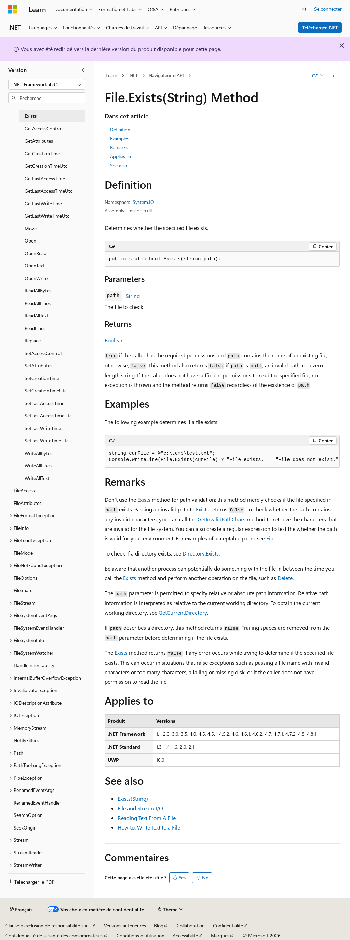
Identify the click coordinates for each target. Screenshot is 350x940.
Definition (120, 129)
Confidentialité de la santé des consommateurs (54, 935)
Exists (143, 499)
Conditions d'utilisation (140, 935)
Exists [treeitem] (31, 116)
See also (118, 165)
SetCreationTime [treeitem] (42, 378)
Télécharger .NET (320, 27)
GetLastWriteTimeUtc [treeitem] (47, 215)
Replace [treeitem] (33, 340)
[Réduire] (84, 70)
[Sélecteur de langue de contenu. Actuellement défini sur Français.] (21, 909)
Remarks (119, 147)
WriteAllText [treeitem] (37, 478)
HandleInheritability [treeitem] (34, 665)
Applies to (120, 156)
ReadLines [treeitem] (35, 328)
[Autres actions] (333, 75)
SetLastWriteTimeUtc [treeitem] (47, 440)
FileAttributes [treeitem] (27, 503)
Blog (158, 925)
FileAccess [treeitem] (24, 490)
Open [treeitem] (30, 240)
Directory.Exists (201, 553)
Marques (220, 935)
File (270, 538)
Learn (111, 75)
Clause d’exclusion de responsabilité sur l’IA (50, 925)
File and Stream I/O (140, 808)
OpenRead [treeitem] (35, 253)
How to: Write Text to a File (149, 827)
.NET (133, 75)
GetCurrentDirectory (183, 612)
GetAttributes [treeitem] (39, 141)
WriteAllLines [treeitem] (38, 465)
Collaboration (191, 925)
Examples (119, 138)
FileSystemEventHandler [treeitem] (39, 628)
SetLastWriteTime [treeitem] (43, 428)
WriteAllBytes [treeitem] (38, 453)
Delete (285, 578)
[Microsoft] (12, 9)
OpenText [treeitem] (34, 265)
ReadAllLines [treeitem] (38, 303)
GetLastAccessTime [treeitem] (45, 178)
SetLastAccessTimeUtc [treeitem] (48, 415)
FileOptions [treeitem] (25, 578)
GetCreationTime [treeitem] (42, 153)
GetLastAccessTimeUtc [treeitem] (48, 190)
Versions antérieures (125, 925)
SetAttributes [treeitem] (38, 365)
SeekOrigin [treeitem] (25, 827)
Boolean (114, 340)
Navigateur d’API (166, 75)
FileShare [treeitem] (23, 590)
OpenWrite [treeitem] (36, 278)
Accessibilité (185, 935)
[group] (222, 457)
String (133, 295)
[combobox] (46, 84)
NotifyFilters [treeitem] (26, 740)
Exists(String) (133, 798)
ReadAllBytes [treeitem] (38, 290)
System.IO (143, 202)
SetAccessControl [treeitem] (43, 353)
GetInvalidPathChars (221, 519)
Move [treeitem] (31, 228)
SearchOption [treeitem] (28, 815)
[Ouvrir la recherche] (304, 9)
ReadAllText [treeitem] (36, 315)
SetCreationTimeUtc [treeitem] (46, 390)
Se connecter (328, 8)
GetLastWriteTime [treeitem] (43, 203)
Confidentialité (228, 925)
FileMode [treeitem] (23, 553)
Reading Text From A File (147, 817)
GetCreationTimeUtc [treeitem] (46, 165)
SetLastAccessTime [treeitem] (44, 403)
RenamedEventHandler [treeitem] (37, 802)
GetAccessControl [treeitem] (43, 128)
